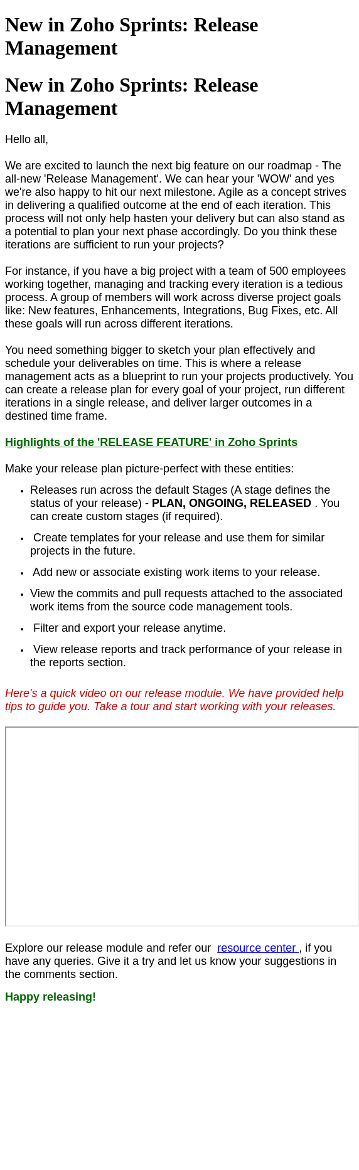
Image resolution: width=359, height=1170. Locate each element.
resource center (258, 948)
